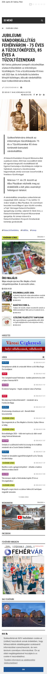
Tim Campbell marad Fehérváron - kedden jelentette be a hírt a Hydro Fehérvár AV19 (23, 379)
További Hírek (24, 497)
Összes (40, 237)
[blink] (44, 4)
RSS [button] (3, 634)
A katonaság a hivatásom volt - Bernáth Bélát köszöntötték (18, 412)
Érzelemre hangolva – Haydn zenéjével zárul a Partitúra (21, 389)
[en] (33, 4)
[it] (41, 4)
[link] (23, 345)
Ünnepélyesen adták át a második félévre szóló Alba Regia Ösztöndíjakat (23, 368)
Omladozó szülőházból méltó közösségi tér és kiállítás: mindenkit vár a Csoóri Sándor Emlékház (22, 446)
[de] (39, 4)
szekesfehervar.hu (11, 87)
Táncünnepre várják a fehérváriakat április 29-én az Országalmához (20, 479)
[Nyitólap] (2, 28)
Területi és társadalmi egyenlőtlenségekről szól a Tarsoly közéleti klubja (22, 457)
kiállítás (25, 230)
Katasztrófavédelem (11, 230)
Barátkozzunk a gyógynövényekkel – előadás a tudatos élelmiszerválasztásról (22, 468)
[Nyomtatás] (43, 95)
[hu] (30, 4)
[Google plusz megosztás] (40, 95)
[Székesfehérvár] (25, 11)
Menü (8, 20)
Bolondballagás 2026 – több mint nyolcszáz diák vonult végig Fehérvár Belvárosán (22, 434)
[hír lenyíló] (43, 357)
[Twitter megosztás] (37, 95)
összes (40, 502)
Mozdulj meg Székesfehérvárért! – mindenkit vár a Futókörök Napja (20, 401)
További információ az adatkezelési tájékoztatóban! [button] (19, 661)
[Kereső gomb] (42, 20)
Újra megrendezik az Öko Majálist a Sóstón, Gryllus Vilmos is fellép (23, 423)
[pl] (36, 4)
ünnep (34, 230)
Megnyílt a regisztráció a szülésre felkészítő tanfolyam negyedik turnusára (22, 490)
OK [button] (23, 669)
